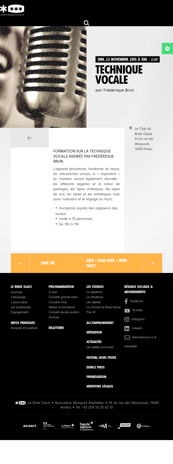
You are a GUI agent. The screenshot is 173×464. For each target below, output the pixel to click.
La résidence (94, 297)
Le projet (16, 292)
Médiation (94, 332)
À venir (53, 292)
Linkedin (133, 328)
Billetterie (56, 328)
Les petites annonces (100, 347)
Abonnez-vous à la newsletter (140, 341)
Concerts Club (58, 302)
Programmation (61, 286)
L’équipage (18, 297)
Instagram (134, 319)
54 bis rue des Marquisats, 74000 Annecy (144, 144)
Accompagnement (100, 323)
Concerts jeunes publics (64, 312)
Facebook (133, 301)
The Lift (90, 312)
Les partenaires (21, 307)
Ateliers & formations (62, 307)
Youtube (133, 310)
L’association (19, 302)
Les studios (95, 286)
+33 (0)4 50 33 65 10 (97, 407)
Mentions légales (99, 386)
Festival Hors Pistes (101, 357)
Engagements (20, 312)
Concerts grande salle (63, 297)
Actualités (94, 342)
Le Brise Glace (21, 286)
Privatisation (96, 377)
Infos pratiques (23, 323)
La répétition (94, 292)
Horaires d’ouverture (24, 328)
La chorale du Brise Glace (103, 307)
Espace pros (95, 367)
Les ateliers (93, 302)
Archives (54, 317)
